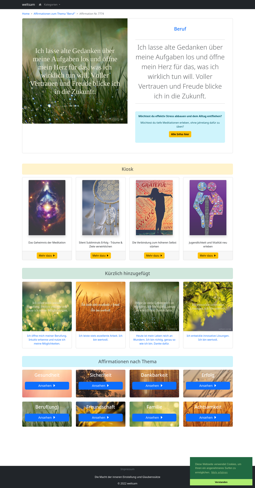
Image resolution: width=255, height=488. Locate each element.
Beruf (180, 29)
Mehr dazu (47, 255)
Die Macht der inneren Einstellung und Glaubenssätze (127, 477)
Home (26, 13)
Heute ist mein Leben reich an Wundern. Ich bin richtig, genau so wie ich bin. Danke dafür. (154, 339)
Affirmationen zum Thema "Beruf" (54, 13)
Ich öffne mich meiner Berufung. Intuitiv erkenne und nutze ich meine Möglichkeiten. (47, 339)
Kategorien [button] (51, 4)
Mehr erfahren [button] (219, 472)
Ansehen (47, 385)
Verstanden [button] (221, 482)
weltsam (28, 4)
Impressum (127, 469)
